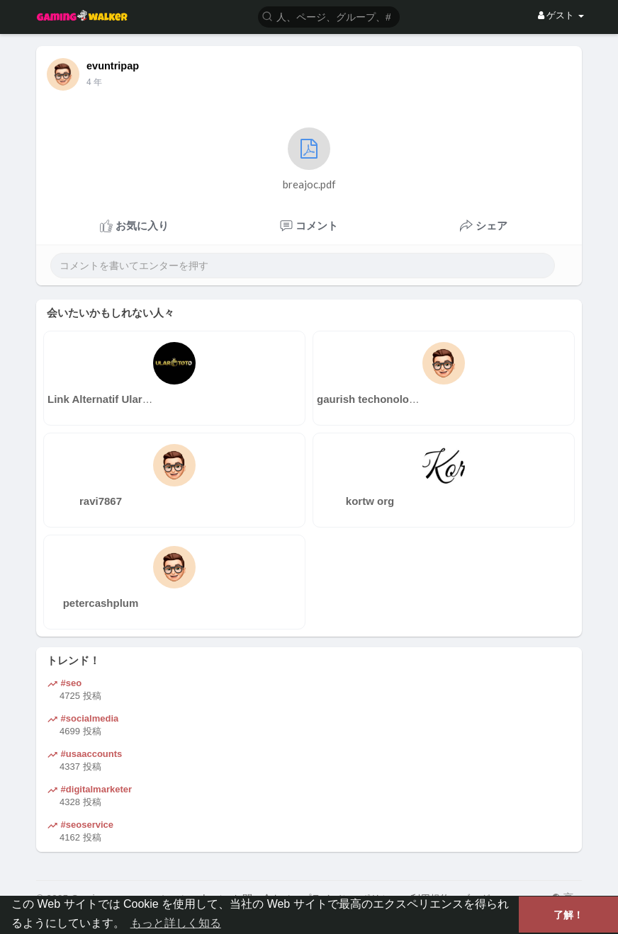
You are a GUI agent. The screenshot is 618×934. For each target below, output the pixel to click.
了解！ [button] (568, 915)
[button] (329, 16)
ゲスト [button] (561, 15)
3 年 (94, 82)
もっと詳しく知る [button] (175, 923)
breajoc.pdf (309, 158)
